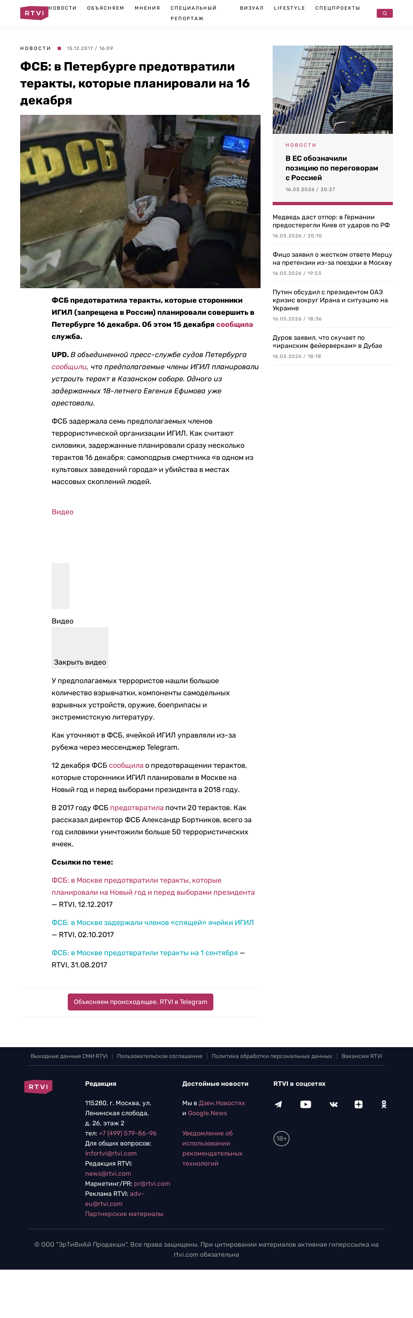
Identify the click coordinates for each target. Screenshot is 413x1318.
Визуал (252, 8)
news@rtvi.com (108, 1173)
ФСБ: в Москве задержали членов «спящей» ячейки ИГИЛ (153, 922)
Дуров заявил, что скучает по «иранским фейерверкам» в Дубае (327, 341)
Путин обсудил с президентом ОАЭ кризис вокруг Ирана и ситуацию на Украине (330, 300)
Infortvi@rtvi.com (111, 1153)
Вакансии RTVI (362, 1056)
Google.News (207, 1113)
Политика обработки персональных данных (272, 1056)
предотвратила (137, 807)
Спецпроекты (338, 8)
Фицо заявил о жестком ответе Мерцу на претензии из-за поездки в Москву (332, 258)
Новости (62, 8)
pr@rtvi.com (152, 1183)
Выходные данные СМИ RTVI (69, 1056)
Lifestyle (289, 8)
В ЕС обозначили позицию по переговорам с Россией (332, 168)
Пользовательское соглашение (159, 1056)
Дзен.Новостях (222, 1103)
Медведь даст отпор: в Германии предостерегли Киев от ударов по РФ (331, 221)
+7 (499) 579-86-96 (128, 1133)
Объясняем (106, 8)
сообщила (234, 324)
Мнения (148, 8)
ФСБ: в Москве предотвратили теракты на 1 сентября (145, 952)
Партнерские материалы (124, 1214)
